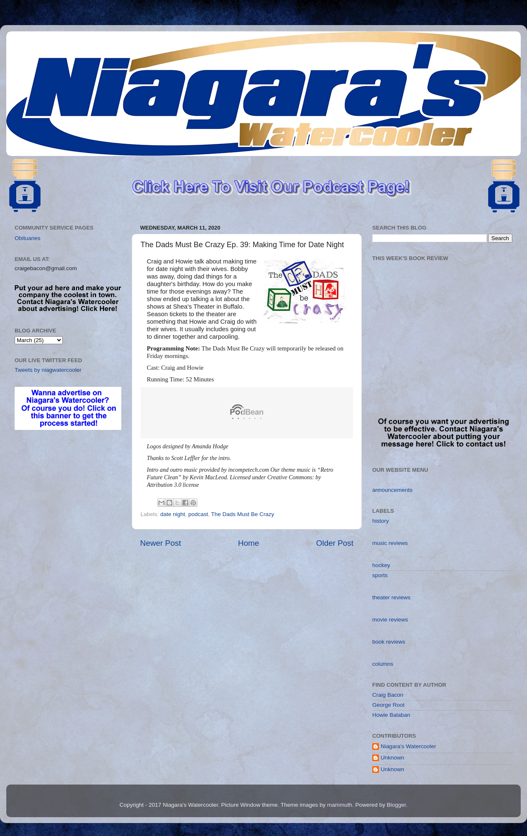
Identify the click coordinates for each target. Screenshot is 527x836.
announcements (392, 490)
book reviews (388, 642)
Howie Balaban (391, 715)
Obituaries (28, 238)
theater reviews (391, 597)
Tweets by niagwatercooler (48, 370)
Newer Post (160, 543)
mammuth (339, 805)
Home (248, 543)
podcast (198, 514)
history (380, 521)
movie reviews (390, 619)
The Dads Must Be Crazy (242, 514)
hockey (381, 565)
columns (382, 664)
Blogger (396, 805)
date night (172, 514)
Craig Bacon (387, 695)
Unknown (392, 757)
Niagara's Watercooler (408, 746)
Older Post (334, 543)
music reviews (390, 543)
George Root (388, 705)
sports (380, 575)
